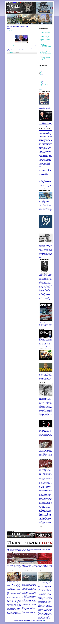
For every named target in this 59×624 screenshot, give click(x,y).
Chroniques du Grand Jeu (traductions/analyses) (45, 53)
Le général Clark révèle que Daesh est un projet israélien (14, 32)
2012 (40, 89)
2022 (40, 67)
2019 (40, 71)
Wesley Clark (13, 45)
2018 (40, 72)
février (41, 83)
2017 (40, 73)
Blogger (43, 620)
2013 (40, 88)
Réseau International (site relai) (43, 45)
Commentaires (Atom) (12, 56)
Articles (41, 526)
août (41, 80)
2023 (40, 66)
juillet (41, 81)
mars (41, 82)
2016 (40, 74)
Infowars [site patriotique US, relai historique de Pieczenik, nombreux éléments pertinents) (45, 34)
